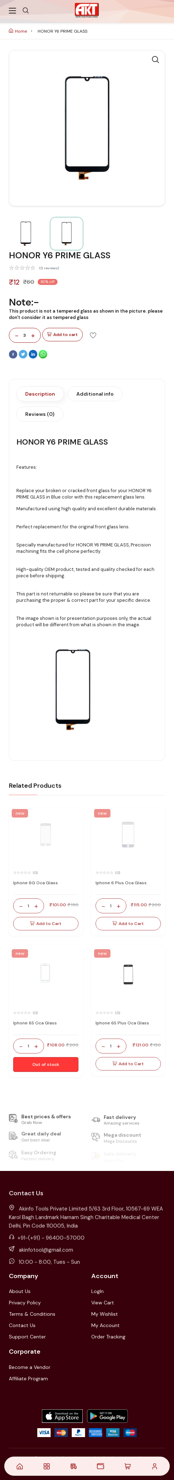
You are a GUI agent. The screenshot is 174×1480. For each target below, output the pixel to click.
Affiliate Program (28, 1378)
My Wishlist (104, 1314)
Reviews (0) (39, 414)
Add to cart (62, 335)
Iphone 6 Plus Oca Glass (121, 883)
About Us (20, 1291)
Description (40, 394)
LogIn (97, 1291)
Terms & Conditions (32, 1314)
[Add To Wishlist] (93, 335)
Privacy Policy (25, 1302)
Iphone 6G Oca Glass (35, 883)
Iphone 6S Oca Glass (35, 1023)
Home (18, 31)
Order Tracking (108, 1336)
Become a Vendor (29, 1367)
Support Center (27, 1336)
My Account (105, 1325)
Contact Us (22, 1325)
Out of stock (45, 1064)
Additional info (95, 394)
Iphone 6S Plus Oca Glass (122, 1023)
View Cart (102, 1302)
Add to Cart (45, 924)
